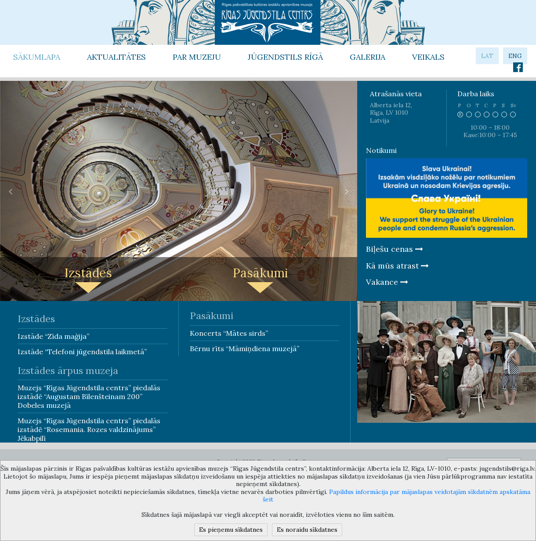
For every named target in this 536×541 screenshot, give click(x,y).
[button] (11, 191)
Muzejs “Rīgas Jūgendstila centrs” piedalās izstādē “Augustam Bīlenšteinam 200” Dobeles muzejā (89, 396)
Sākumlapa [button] (36, 57)
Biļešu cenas (394, 249)
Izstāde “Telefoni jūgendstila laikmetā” (82, 351)
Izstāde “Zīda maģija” (53, 336)
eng (515, 56)
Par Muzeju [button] (197, 57)
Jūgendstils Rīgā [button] (285, 57)
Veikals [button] (428, 57)
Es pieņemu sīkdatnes (231, 530)
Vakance (387, 282)
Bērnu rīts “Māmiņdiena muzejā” (244, 348)
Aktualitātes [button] (116, 57)
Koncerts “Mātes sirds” (229, 333)
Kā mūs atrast (397, 266)
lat (487, 56)
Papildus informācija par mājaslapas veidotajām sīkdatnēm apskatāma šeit (396, 496)
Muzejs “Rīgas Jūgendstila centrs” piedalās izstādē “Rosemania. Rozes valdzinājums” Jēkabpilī (89, 429)
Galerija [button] (367, 57)
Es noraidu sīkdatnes (307, 530)
